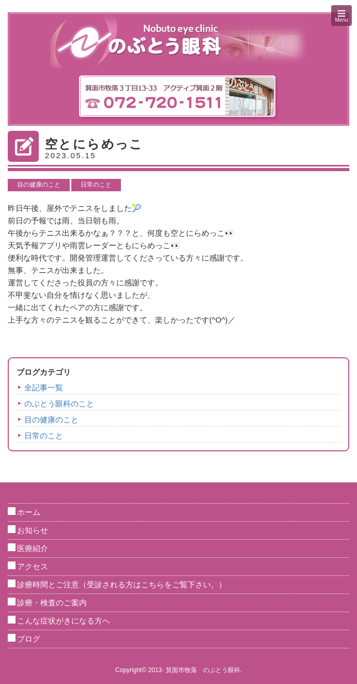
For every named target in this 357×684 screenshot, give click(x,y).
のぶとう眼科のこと (59, 403)
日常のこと (96, 184)
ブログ (28, 638)
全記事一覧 (43, 387)
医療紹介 (32, 548)
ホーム (28, 512)
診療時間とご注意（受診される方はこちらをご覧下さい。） (121, 584)
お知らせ (32, 530)
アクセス (32, 566)
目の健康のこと (38, 184)
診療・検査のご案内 (52, 602)
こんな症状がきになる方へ (63, 620)
